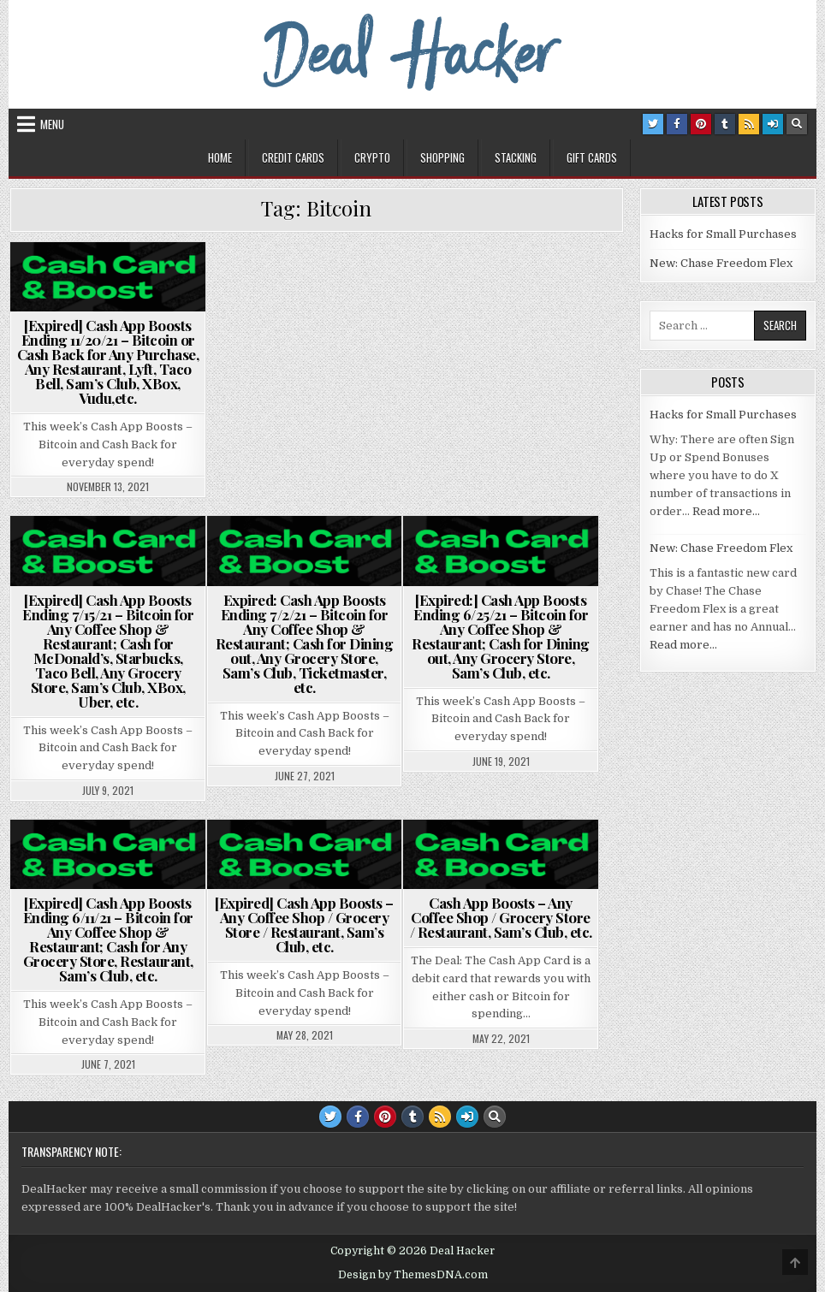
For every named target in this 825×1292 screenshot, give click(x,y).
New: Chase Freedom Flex (721, 263)
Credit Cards (293, 157)
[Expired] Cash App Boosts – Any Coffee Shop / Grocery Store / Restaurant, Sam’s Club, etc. (304, 924)
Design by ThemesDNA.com (413, 1275)
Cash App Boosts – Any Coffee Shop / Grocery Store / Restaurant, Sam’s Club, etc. (501, 917)
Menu (52, 124)
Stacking (516, 157)
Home (220, 157)
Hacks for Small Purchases (723, 234)
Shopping (442, 157)
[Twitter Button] (653, 124)
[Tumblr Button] (725, 124)
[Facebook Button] (677, 124)
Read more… (726, 511)
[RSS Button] (749, 124)
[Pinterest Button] (701, 124)
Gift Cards (592, 157)
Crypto (372, 157)
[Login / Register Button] (773, 124)
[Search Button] (796, 124)
